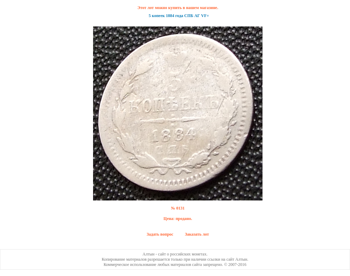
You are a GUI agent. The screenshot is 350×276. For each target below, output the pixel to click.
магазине (208, 7)
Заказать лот (197, 234)
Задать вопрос (160, 234)
